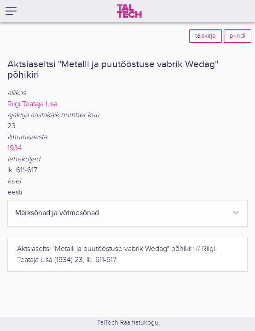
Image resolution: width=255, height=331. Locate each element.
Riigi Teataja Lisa (32, 104)
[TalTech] (129, 11)
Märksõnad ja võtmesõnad (57, 213)
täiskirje (205, 36)
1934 (14, 148)
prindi (237, 36)
